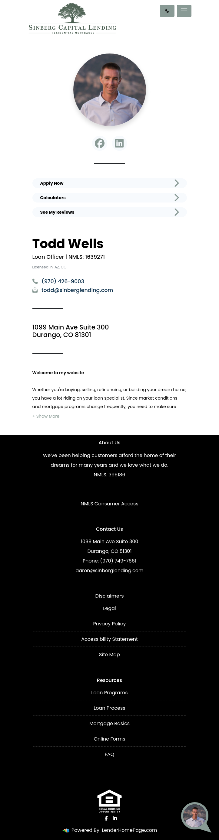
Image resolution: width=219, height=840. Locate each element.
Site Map (109, 654)
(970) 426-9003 (58, 281)
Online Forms (109, 738)
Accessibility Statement (109, 639)
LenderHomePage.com (129, 830)
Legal (109, 608)
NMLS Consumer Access (109, 503)
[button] (46, 416)
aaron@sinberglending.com (109, 570)
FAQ (109, 754)
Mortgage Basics (109, 723)
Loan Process (109, 708)
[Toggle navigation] (184, 11)
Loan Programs (109, 692)
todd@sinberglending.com (72, 290)
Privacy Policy (109, 623)
